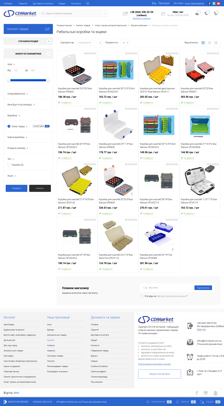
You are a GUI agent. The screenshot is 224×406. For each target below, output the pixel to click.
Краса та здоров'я (12, 366)
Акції (49, 324)
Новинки (51, 350)
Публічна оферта (98, 371)
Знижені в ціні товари (13, 350)
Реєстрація (164, 3)
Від (9, 70)
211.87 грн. (77, 209)
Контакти (76, 3)
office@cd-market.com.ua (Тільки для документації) (81, 402)
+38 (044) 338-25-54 (141, 12)
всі (47, 126)
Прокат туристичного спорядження (20, 377)
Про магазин (97, 382)
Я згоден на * (166, 296)
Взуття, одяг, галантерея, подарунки (20, 335)
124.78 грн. (118, 265)
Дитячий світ (9, 340)
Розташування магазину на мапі (154, 364)
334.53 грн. (118, 209)
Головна (8, 3)
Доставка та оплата (43, 3)
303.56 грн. (200, 99)
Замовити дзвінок (142, 18)
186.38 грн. (77, 99)
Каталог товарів (28, 29)
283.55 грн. (159, 99)
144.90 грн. (200, 154)
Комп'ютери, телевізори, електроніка (20, 361)
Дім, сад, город (10, 345)
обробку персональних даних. (172, 296)
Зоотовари (8, 356)
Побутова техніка (11, 371)
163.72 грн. (118, 99)
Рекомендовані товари (57, 366)
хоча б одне (39, 126)
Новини (94, 361)
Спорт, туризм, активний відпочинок (20, 382)
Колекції (51, 345)
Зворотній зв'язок (159, 374)
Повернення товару (100, 350)
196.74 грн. (77, 154)
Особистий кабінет (99, 366)
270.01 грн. (159, 209)
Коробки (18, 165)
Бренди (50, 330)
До (26, 70)
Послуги (51, 361)
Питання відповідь (99, 377)
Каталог (50, 340)
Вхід (154, 3)
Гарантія (23, 3)
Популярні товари (55, 356)
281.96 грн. (159, 265)
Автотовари (9, 324)
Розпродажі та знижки (57, 371)
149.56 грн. (159, 154)
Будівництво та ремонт (14, 330)
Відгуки (94, 356)
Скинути (40, 188)
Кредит (62, 3)
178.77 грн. (118, 154)
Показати (16, 188)
